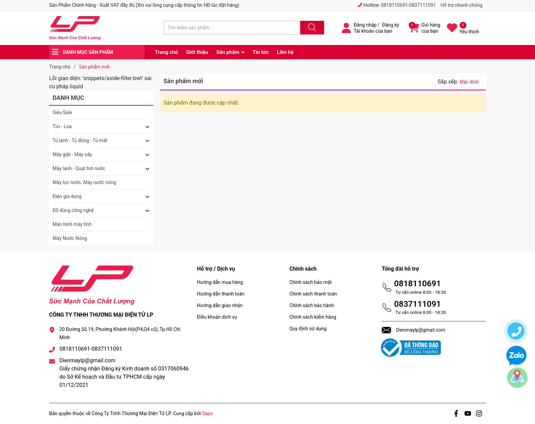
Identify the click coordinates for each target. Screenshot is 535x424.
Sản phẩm (227, 52)
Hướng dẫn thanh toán (220, 294)
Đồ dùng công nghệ (73, 210)
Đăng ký (390, 25)
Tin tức (260, 52)
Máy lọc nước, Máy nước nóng (84, 182)
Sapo (207, 413)
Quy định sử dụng (308, 328)
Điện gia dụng (67, 196)
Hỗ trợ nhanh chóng (461, 5)
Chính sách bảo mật (310, 282)
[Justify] (311, 27)
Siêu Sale (62, 112)
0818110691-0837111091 (408, 5)
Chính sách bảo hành (311, 305)
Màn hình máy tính (72, 224)
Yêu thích (469, 31)
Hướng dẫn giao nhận (220, 305)
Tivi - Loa (62, 126)
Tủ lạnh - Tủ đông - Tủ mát (80, 140)
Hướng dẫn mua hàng (220, 282)
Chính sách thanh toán (313, 294)
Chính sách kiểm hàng (312, 317)
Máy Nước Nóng (70, 238)
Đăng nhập (365, 25)
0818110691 (417, 283)
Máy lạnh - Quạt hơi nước (79, 168)
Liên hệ (285, 52)
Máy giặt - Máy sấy (72, 154)
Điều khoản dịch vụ (217, 317)
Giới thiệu (197, 52)
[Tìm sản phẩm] (232, 27)
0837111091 (417, 304)
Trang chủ (166, 52)
